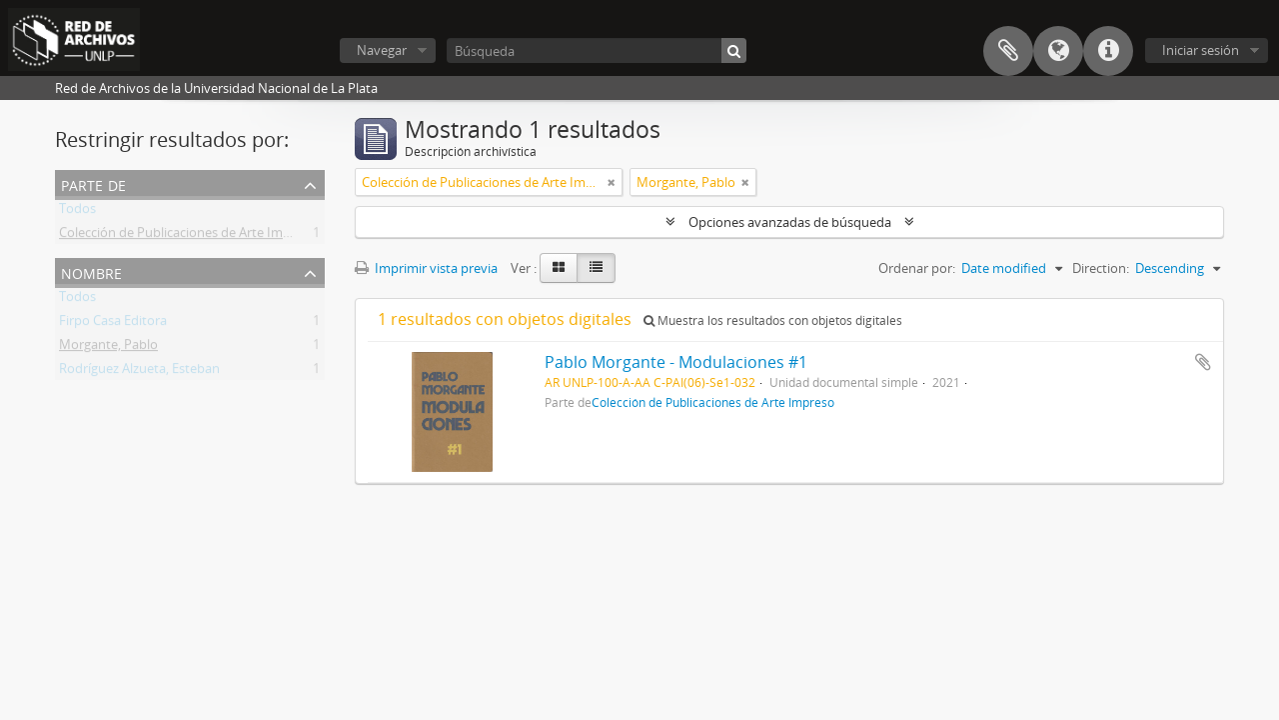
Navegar (382, 50)
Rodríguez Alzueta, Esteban (139, 372)
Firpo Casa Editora (113, 324)
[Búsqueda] (596, 50)
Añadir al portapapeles (1203, 362)
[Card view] (559, 268)
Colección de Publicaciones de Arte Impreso (188, 236)
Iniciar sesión (1200, 50)
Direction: (1100, 268)
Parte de (93, 183)
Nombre (91, 271)
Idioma (1058, 51)
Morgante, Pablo (108, 348)
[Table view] (596, 268)
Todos (77, 212)
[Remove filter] (612, 182)
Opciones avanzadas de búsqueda (789, 222)
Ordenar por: (916, 268)
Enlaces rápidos (1108, 51)
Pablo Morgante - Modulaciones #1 (676, 362)
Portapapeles (1008, 51)
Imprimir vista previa (426, 268)
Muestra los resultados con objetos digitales (772, 320)
